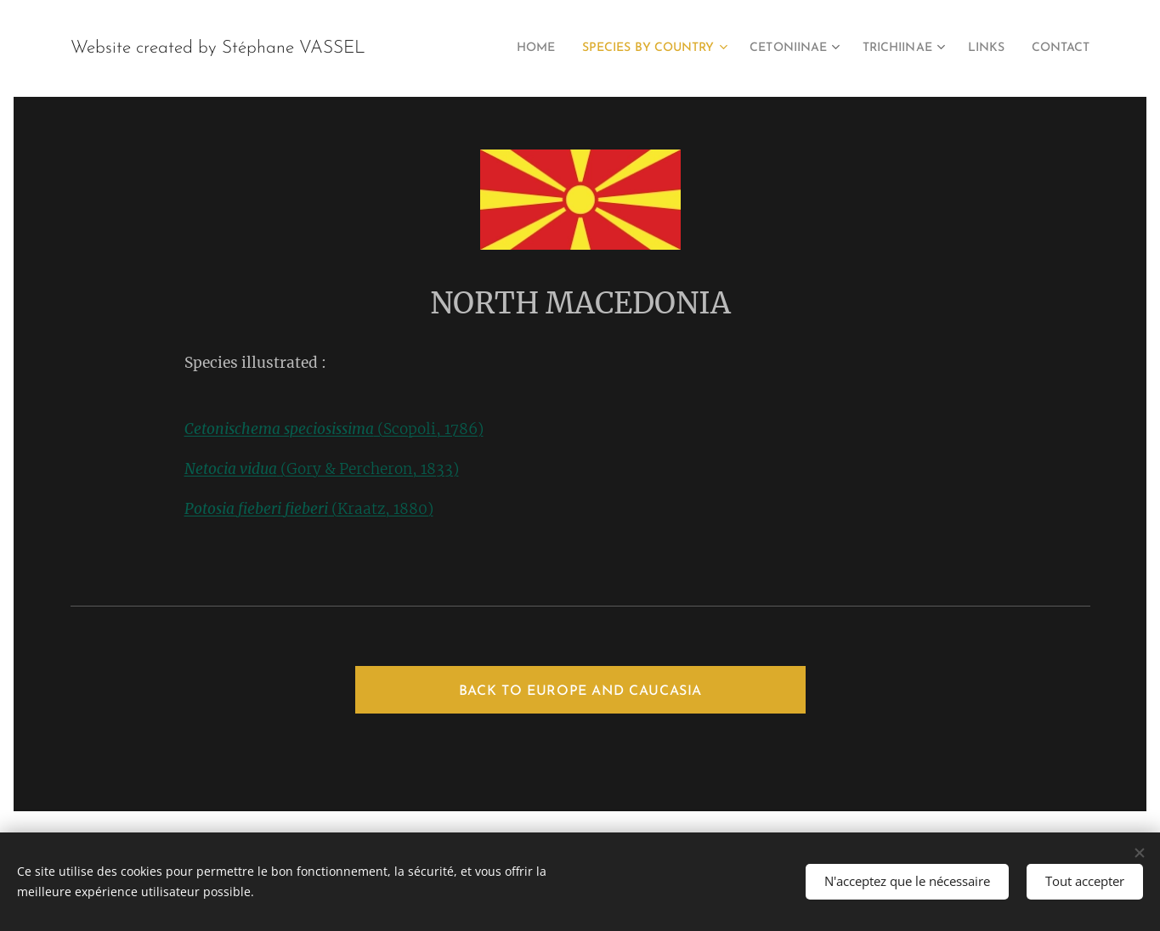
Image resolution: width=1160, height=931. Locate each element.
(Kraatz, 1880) (308, 508)
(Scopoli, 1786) (333, 429)
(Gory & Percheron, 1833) (321, 469)
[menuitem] (487, 48)
